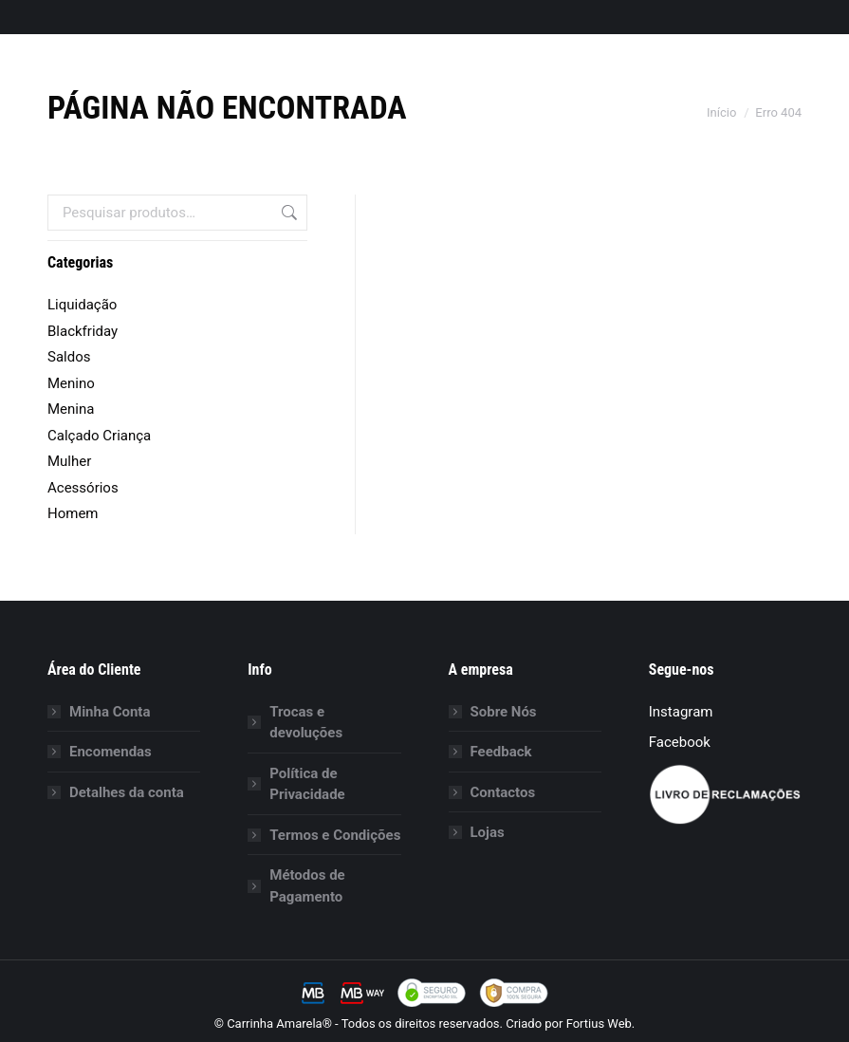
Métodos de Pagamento (306, 885)
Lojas (488, 832)
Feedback (501, 751)
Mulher (69, 461)
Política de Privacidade (306, 784)
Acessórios (83, 487)
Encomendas (110, 751)
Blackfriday (82, 331)
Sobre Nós (504, 711)
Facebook (680, 742)
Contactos (503, 792)
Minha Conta (109, 711)
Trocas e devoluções (305, 722)
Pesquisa (287, 213)
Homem (73, 513)
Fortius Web (599, 1023)
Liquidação (82, 304)
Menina (70, 409)
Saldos (68, 356)
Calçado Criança (99, 435)
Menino (71, 383)
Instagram (681, 711)
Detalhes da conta (126, 792)
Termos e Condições (334, 835)
